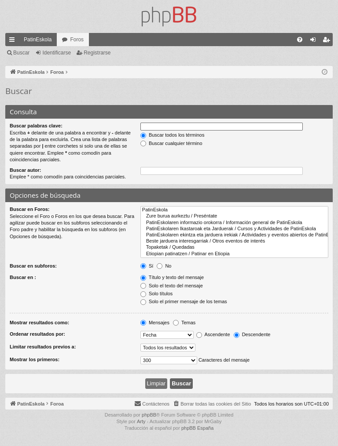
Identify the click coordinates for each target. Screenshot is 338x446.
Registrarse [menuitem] (328, 41)
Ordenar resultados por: (37, 334)
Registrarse (97, 53)
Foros (77, 39)
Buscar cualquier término (171, 143)
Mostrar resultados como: (39, 322)
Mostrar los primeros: (34, 359)
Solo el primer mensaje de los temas (183, 301)
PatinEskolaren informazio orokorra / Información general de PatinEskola (234, 223)
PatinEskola (37, 39)
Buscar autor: (25, 170)
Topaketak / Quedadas (234, 247)
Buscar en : (23, 277)
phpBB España (197, 428)
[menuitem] (299, 39)
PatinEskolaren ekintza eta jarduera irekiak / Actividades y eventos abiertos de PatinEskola (234, 235)
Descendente (252, 334)
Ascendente (213, 334)
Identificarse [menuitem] (315, 41)
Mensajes (154, 322)
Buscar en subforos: (33, 265)
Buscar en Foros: (29, 209)
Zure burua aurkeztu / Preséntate (234, 216)
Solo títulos (156, 293)
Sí (146, 265)
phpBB (149, 414)
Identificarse (56, 53)
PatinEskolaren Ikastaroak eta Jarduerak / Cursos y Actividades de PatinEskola (234, 229)
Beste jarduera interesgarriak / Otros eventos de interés (234, 241)
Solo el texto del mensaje (171, 285)
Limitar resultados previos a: (43, 346)
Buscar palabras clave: (36, 125)
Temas (184, 322)
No (164, 265)
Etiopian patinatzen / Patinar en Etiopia (234, 254)
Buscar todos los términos (172, 135)
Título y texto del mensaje (172, 277)
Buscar (21, 53)
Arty (141, 421)
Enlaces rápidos (13, 41)
